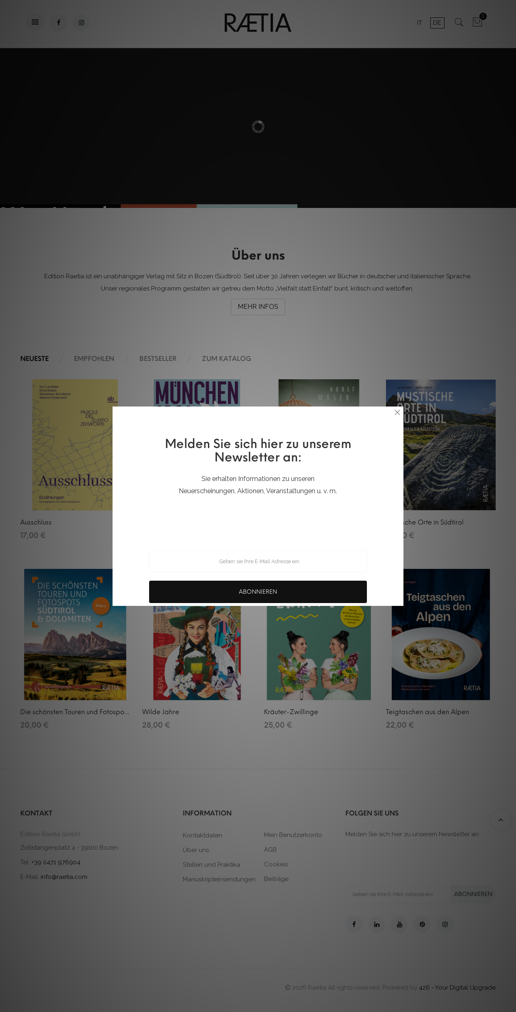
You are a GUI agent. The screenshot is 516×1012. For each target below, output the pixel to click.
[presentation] (258, 518)
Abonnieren (258, 591)
